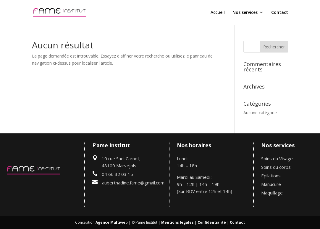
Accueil (218, 12)
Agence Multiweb (112, 222)
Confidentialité (212, 222)
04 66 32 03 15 (117, 174)
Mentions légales (177, 222)
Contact (279, 12)
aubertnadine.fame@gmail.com (133, 183)
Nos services (245, 12)
